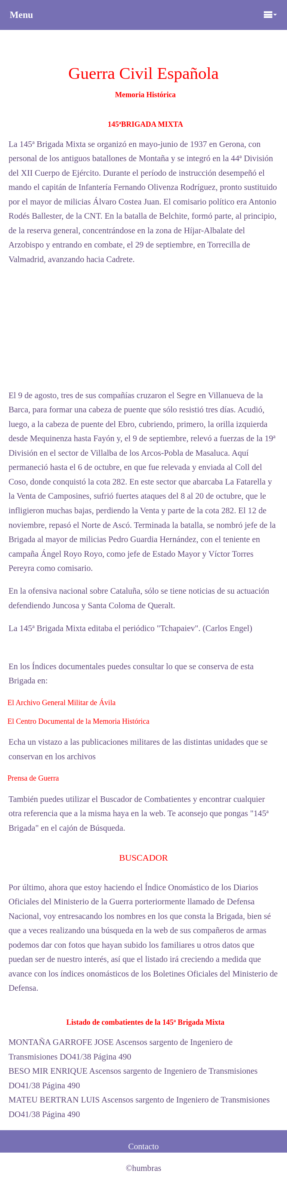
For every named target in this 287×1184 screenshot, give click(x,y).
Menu (143, 15)
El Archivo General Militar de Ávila (61, 702)
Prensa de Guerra (33, 778)
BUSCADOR (143, 857)
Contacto (143, 1146)
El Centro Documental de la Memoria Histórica (78, 721)
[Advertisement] (143, 327)
